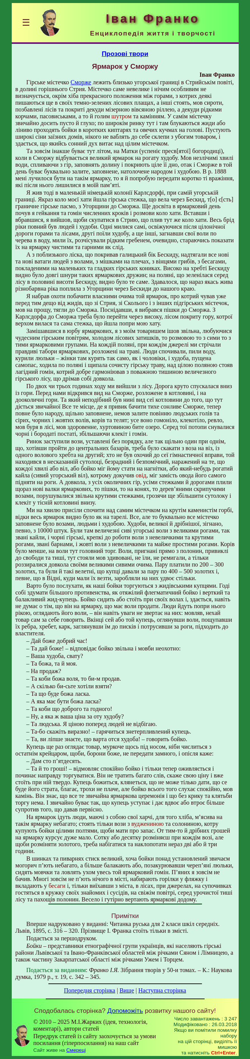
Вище (127, 990)
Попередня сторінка (89, 990)
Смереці (76, 1050)
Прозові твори (125, 53)
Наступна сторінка (162, 990)
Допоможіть (125, 1010)
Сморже (80, 82)
